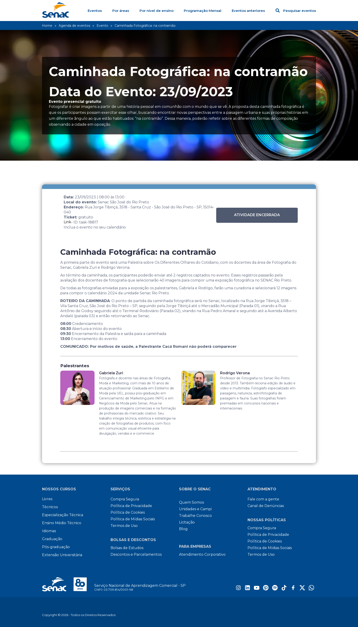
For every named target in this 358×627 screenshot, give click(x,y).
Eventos (95, 10)
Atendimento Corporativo (202, 554)
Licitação (187, 522)
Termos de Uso (124, 525)
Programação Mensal (202, 10)
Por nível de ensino (157, 10)
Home (47, 26)
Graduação (52, 539)
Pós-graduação (56, 547)
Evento (102, 26)
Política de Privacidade (131, 506)
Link (67, 222)
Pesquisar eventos (296, 10)
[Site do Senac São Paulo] (68, 584)
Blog (183, 529)
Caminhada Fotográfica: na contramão (145, 26)
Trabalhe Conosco (195, 515)
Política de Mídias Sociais (133, 519)
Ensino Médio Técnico (61, 523)
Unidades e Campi (195, 509)
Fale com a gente (263, 499)
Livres (47, 499)
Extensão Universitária (62, 555)
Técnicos (50, 507)
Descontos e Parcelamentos (136, 554)
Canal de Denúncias (265, 506)
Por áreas (120, 10)
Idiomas (49, 531)
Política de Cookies (128, 512)
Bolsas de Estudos (127, 548)
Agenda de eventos (74, 26)
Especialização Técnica (62, 515)
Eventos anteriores (248, 10)
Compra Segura (125, 499)
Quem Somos (191, 502)
